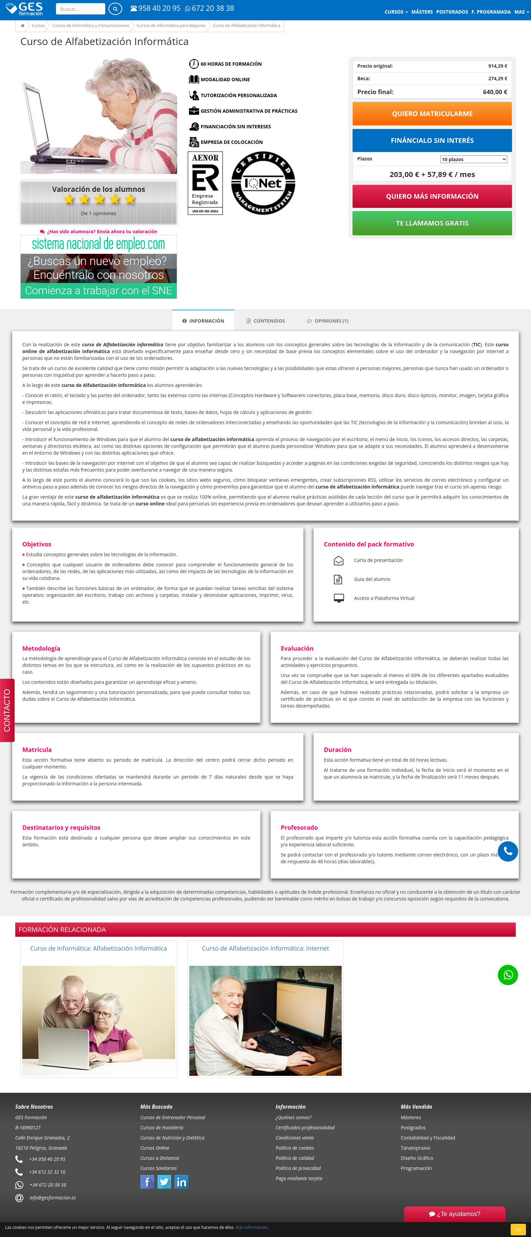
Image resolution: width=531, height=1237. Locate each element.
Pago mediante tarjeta (299, 1178)
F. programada (491, 11)
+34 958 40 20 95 (47, 1159)
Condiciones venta (295, 1137)
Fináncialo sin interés (432, 140)
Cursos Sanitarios (159, 1168)
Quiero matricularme (432, 113)
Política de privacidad (298, 1168)
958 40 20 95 (155, 8)
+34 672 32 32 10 (47, 1172)
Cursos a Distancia (160, 1158)
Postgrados (413, 1127)
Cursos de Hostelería (162, 1127)
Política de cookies (295, 1148)
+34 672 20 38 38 (48, 1184)
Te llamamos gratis (432, 222)
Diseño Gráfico (417, 1158)
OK (518, 1229)
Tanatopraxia (415, 1148)
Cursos (396, 11)
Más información (251, 1227)
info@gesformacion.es (52, 1197)
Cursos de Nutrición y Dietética (173, 1137)
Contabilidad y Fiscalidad (428, 1137)
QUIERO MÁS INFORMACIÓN (432, 196)
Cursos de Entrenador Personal (173, 1117)
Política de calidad (295, 1158)
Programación (416, 1168)
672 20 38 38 (209, 8)
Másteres (411, 1117)
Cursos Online (155, 1148)
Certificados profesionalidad (305, 1127)
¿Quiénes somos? (293, 1117)
